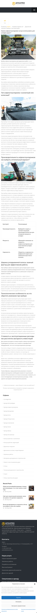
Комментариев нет (17, 26)
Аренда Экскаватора (9, 434)
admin (8, 26)
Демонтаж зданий (7, 573)
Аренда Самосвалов (9, 423)
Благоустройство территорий (11, 442)
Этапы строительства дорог (11, 478)
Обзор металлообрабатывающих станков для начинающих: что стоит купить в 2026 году (14, 488)
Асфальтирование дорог (9, 558)
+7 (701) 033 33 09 (6, 548)
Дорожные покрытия (9, 446)
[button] (34, 584)
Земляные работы (8, 454)
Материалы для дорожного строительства (14, 458)
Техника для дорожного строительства (14, 470)
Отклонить (18, 601)
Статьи (5, 466)
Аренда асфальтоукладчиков (11, 581)
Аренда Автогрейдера (9, 403)
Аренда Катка (7, 415)
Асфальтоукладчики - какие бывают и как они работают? (18, 385)
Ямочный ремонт (7, 567)
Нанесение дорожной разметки (11, 570)
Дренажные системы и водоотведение (14, 450)
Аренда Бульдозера (9, 411)
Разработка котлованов (9, 564)
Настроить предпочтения (18, 606)
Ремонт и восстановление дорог (12, 462)
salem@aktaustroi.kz (7, 550)
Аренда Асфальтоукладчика (11, 407)
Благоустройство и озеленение (12, 438)
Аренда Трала (7, 427)
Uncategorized (7, 399)
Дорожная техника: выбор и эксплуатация (16, 27)
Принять (18, 597)
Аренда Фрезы (7, 430)
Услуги (5, 474)
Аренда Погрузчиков (9, 419)
